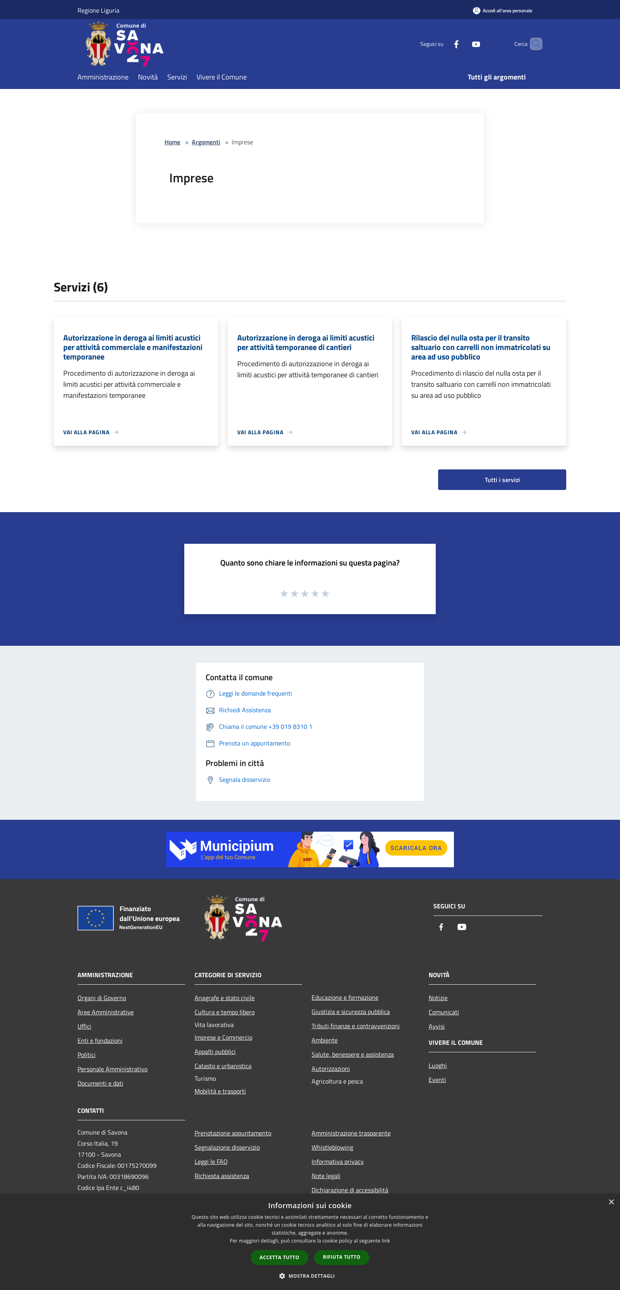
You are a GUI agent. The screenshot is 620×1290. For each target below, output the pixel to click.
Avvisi (437, 1026)
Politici (87, 1054)
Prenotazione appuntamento (233, 1133)
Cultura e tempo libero (225, 1012)
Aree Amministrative (106, 1012)
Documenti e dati (100, 1083)
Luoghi (438, 1065)
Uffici (84, 1026)
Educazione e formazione (345, 997)
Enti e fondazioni (100, 1040)
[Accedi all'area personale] (502, 10)
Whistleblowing (332, 1147)
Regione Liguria (98, 10)
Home (172, 142)
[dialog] (310, 1242)
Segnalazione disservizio (227, 1147)
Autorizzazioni (331, 1068)
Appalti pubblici (215, 1051)
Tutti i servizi (502, 479)
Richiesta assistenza (222, 1175)
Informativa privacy (338, 1161)
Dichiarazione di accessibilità (350, 1190)
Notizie (438, 997)
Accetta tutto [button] (279, 1257)
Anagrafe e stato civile (225, 997)
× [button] (611, 1202)
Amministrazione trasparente (351, 1133)
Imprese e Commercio (223, 1037)
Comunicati (444, 1012)
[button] (310, 1276)
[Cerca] (533, 43)
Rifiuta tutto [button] (342, 1257)
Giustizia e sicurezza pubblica (351, 1011)
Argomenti (206, 142)
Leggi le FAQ (211, 1161)
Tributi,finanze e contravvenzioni (356, 1026)
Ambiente (325, 1040)
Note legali (326, 1175)
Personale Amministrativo (112, 1069)
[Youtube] (463, 43)
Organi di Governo (102, 997)
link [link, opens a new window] (386, 1240)
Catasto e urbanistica (223, 1066)
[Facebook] (443, 43)
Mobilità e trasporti (220, 1091)
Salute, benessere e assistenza (353, 1054)
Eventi (437, 1079)
